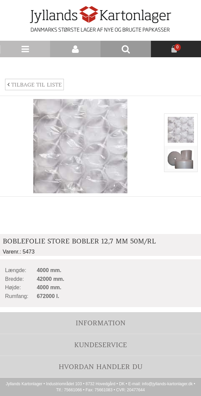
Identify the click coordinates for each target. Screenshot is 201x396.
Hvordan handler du (100, 366)
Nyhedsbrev (185, 65)
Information (100, 323)
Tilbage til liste (34, 84)
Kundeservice (100, 344)
